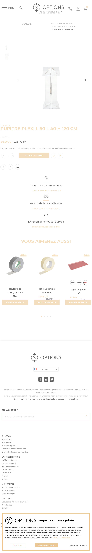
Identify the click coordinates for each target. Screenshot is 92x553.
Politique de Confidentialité (61, 538)
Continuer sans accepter (77, 545)
